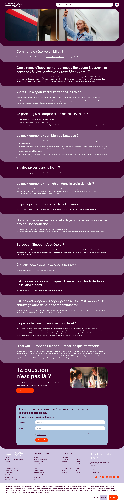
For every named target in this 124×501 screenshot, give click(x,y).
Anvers (78, 457)
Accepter (113, 497)
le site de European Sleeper (55, 57)
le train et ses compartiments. (85, 81)
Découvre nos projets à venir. (56, 103)
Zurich (78, 472)
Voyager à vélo (38, 468)
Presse (7, 466)
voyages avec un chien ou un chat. (48, 193)
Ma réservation (38, 477)
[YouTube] (118, 477)
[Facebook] (99, 477)
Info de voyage (90, 5)
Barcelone (65, 459)
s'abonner (41, 440)
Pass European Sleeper (40, 475)
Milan (77, 468)
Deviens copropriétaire (12, 470)
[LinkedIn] (107, 477)
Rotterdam (65, 472)
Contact (7, 461)
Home (60, 4)
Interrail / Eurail (38, 464)
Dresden (78, 464)
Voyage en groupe (39, 470)
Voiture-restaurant (39, 472)
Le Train (80, 4)
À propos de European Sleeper (14, 459)
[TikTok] (110, 477)
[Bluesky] (114, 477)
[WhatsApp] (96, 477)
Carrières (7, 464)
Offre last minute (39, 461)
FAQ (35, 479)
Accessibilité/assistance (40, 466)
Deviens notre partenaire (12, 468)
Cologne (78, 461)
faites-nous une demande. (80, 231)
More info (96, 497)
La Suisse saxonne (67, 468)
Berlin (78, 459)
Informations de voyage (40, 459)
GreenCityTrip (9, 477)
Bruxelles (64, 461)
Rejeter (103, 497)
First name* (22, 422)
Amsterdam (65, 457)
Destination (70, 5)
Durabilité (8, 475)
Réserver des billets (104, 4)
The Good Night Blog (11, 479)
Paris (63, 470)
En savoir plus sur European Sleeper (59, 358)
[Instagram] (103, 477)
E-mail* (21, 428)
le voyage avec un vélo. (89, 209)
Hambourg (65, 466)
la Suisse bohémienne (82, 466)
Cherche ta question (25, 390)
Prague (78, 470)
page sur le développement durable (57, 252)
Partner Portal (9, 472)
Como (64, 464)
